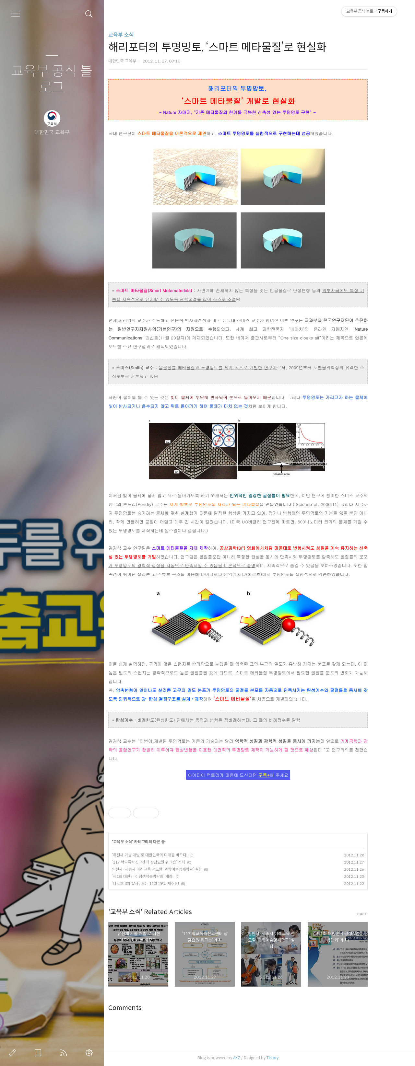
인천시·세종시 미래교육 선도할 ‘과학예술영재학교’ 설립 (174, 869)
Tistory (290, 1057)
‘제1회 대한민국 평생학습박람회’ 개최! (160, 876)
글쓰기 (13, 1052)
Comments (142, 1008)
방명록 (39, 1052)
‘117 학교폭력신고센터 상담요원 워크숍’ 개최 (165, 862)
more (379, 913)
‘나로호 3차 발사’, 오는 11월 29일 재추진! (162, 883)
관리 (90, 1052)
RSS (65, 1052)
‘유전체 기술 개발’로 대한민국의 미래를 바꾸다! (167, 855)
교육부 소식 (138, 34)
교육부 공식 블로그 (52, 79)
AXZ (253, 1057)
